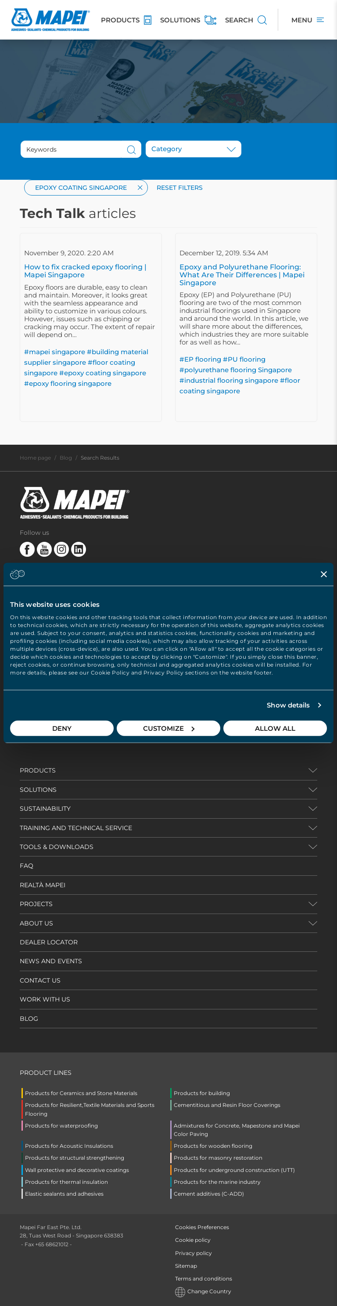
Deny (62, 728)
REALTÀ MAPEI (42, 885)
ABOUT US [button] (36, 923)
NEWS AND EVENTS (51, 961)
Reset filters (180, 188)
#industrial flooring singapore (228, 380)
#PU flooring (244, 359)
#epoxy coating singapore (102, 373)
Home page (35, 457)
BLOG (29, 1019)
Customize (168, 728)
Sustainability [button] (45, 809)
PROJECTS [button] (36, 904)
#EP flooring (200, 359)
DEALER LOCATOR (49, 942)
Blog (66, 457)
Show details (288, 705)
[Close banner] (324, 574)
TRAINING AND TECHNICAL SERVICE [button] (76, 828)
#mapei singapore (54, 352)
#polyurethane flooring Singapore (235, 370)
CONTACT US (40, 980)
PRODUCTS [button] (38, 770)
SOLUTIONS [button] (38, 790)
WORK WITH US (45, 999)
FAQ (26, 866)
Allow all (275, 728)
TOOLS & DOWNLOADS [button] (56, 847)
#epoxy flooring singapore (67, 383)
